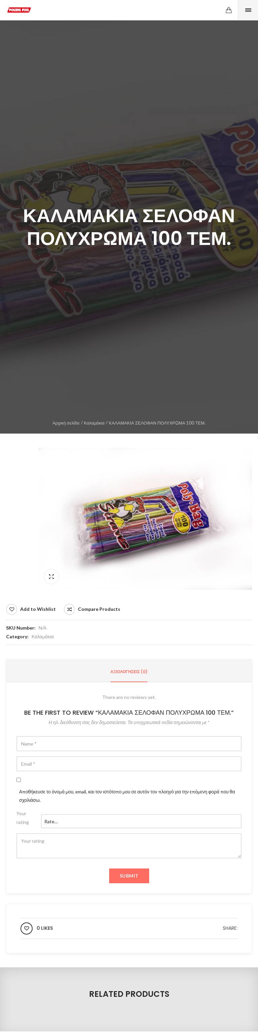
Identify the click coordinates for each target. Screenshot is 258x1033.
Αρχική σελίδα (65, 423)
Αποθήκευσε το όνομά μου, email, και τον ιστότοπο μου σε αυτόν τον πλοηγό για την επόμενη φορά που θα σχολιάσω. (127, 796)
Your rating (22, 818)
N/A (43, 628)
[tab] (129, 671)
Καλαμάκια (94, 423)
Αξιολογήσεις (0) (129, 671)
